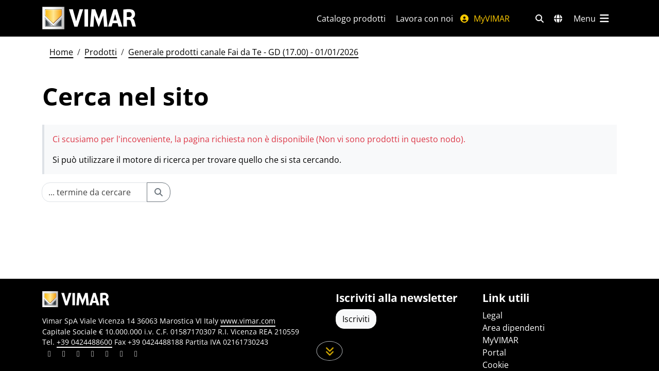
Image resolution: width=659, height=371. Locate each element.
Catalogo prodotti (351, 18)
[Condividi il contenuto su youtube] (107, 355)
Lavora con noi (424, 18)
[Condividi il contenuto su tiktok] (136, 355)
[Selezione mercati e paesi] (558, 18)
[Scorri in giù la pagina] (330, 351)
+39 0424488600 (84, 342)
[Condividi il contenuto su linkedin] (49, 355)
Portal (494, 352)
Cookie (495, 364)
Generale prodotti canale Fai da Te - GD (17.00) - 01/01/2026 (243, 52)
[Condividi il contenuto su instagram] (93, 355)
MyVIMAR (484, 18)
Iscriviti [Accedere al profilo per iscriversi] (356, 319)
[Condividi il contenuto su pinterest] (78, 355)
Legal (492, 315)
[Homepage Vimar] (89, 18)
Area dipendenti (513, 327)
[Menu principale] (592, 18)
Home (61, 52)
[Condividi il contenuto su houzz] (121, 355)
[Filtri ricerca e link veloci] (539, 18)
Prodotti (100, 52)
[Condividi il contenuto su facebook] (64, 355)
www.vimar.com (247, 321)
